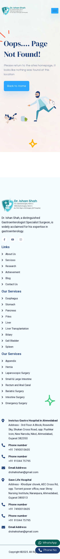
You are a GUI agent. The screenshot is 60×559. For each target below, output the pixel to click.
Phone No (48, 550)
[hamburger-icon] (54, 11)
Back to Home (16, 85)
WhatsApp (47, 543)
